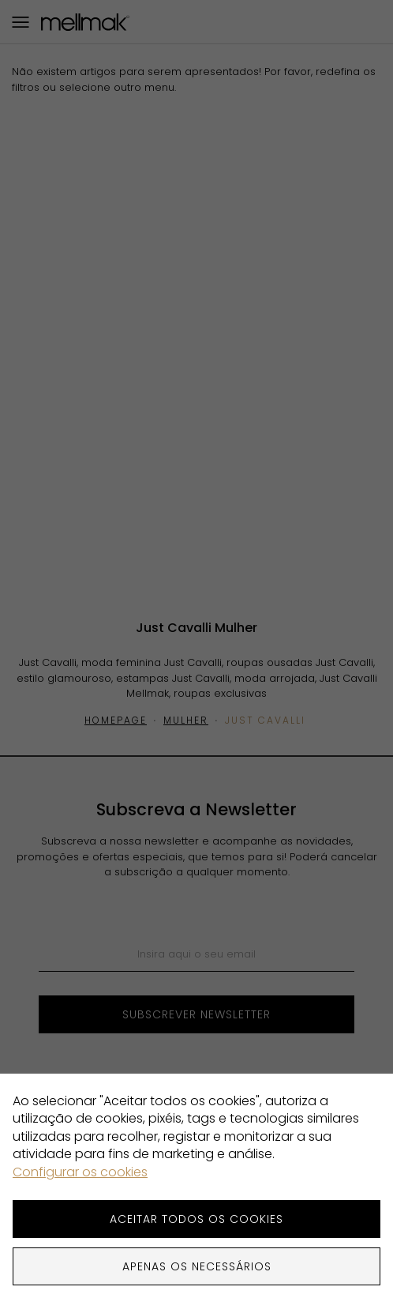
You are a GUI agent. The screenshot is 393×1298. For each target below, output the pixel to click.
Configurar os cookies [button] (80, 1172)
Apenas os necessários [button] (196, 1266)
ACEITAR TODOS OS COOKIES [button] (196, 1219)
